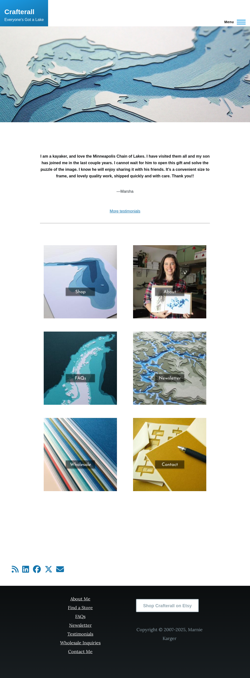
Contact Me (80, 651)
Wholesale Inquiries (80, 643)
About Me (80, 599)
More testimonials (125, 211)
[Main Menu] (233, 22)
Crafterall (19, 12)
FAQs (80, 616)
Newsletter (80, 625)
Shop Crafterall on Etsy (167, 605)
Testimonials (80, 634)
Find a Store (80, 607)
